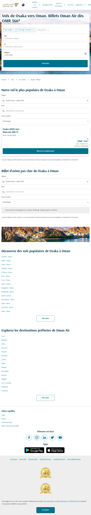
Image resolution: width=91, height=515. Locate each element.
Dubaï (3, 363)
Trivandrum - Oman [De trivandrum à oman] (7, 300)
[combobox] (45, 100)
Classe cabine (6, 116)
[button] (26, 30)
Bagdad (4, 379)
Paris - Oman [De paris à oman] (5, 276)
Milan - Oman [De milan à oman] (6, 284)
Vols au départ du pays (74, 459)
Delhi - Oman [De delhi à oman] (5, 304)
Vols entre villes (32, 459)
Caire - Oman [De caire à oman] (5, 280)
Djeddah (4, 340)
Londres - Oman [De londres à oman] (6, 257)
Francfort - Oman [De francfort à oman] (7, 307)
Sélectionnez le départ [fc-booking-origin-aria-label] (11, 38)
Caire (3, 336)
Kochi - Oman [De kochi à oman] (5, 265)
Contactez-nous (6, 422)
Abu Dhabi (5, 371)
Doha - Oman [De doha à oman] (5, 311)
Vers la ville (22, 459)
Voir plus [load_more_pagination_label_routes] (45, 318)
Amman (4, 367)
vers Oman (22, 80)
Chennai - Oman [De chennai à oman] (6, 272)
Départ (6, 52)
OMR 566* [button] (11, 21)
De (5, 36)
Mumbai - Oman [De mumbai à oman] (6, 268)
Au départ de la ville (59, 459)
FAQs (3, 415)
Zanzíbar (4, 356)
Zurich (3, 360)
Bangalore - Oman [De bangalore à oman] (7, 288)
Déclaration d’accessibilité (10, 426)
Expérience (81, 4)
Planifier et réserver (37, 4)
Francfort (4, 391)
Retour (3, 419)
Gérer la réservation (60, 4)
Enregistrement (48, 5)
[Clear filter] (87, 100)
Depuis (3, 95)
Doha (3, 344)
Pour (3, 106)
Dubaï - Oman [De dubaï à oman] (6, 261)
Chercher (45, 63)
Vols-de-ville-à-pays (45, 459)
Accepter (45, 510)
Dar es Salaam (6, 383)
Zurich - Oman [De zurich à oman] (6, 296)
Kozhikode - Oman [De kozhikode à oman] (7, 292)
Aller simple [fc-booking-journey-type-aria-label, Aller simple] (8, 30)
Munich (4, 352)
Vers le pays (13, 459)
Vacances (70, 5)
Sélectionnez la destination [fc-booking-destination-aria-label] (13, 47)
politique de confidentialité (69, 501)
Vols (12, 80)
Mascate (4, 348)
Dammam (4, 387)
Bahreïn (4, 375)
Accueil (3, 80)
